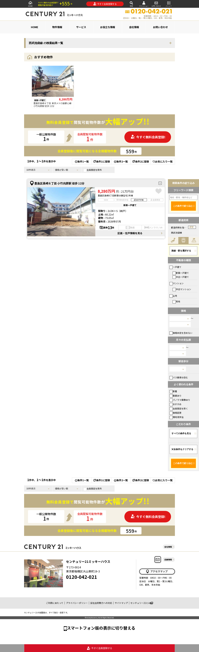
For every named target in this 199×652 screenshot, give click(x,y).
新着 (173, 391)
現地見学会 (176, 417)
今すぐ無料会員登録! (148, 137)
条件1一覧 (82, 161)
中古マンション (182, 289)
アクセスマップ (157, 571)
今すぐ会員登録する (105, 3)
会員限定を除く (178, 408)
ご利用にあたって (54, 602)
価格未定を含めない (180, 332)
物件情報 (57, 27)
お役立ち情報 (107, 27)
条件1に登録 (101, 161)
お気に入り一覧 (163, 161)
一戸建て (175, 267)
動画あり (175, 395)
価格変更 (175, 412)
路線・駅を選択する (181, 250)
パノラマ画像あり (179, 399)
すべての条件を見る (181, 433)
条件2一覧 (121, 161)
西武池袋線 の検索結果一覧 (46, 43)
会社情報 (134, 27)
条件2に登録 (140, 161)
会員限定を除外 (93, 170)
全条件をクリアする (182, 449)
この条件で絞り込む (183, 206)
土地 (173, 295)
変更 (192, 227)
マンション (176, 283)
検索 (131, 4)
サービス (81, 27)
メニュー (168, 4)
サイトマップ (121, 602)
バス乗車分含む (178, 377)
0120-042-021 (81, 577)
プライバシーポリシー (77, 602)
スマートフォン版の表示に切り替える (101, 628)
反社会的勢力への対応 (101, 602)
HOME (30, 3)
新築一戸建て (181, 272)
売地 (176, 301)
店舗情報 (168, 559)
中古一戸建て (181, 276)
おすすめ (175, 404)
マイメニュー (144, 4)
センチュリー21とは (141, 602)
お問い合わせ (156, 4)
